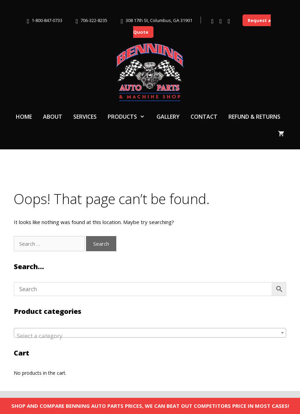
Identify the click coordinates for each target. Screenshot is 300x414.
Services (85, 116)
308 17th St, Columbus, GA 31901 (159, 20)
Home (24, 116)
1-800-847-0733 (47, 20)
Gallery (168, 116)
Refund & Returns (254, 116)
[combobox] (150, 333)
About (52, 116)
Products (129, 116)
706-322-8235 (94, 20)
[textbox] (150, 336)
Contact (204, 116)
